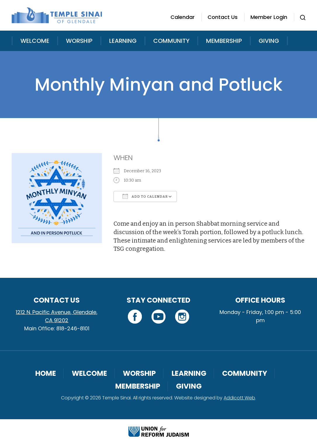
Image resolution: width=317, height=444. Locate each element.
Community (171, 41)
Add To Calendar (145, 196)
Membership (224, 41)
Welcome (34, 41)
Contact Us (223, 17)
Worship (79, 41)
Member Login (268, 17)
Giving (269, 41)
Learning (123, 41)
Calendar (182, 17)
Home (45, 373)
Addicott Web (239, 397)
